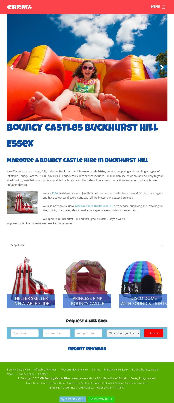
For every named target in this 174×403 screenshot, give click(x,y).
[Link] (24, 7)
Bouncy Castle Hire (18, 369)
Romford (119, 383)
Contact (42, 374)
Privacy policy (25, 374)
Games (96, 369)
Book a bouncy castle (145, 369)
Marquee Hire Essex (116, 369)
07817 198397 (115, 387)
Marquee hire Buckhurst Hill (94, 206)
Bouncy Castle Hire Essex (45, 383)
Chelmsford (108, 383)
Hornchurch (142, 383)
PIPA (55, 193)
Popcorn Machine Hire (74, 369)
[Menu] (110, 7)
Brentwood (95, 383)
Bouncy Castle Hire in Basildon (74, 383)
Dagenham (129, 383)
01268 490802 (85, 387)
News (10, 374)
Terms (29, 383)
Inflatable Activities (45, 369)
